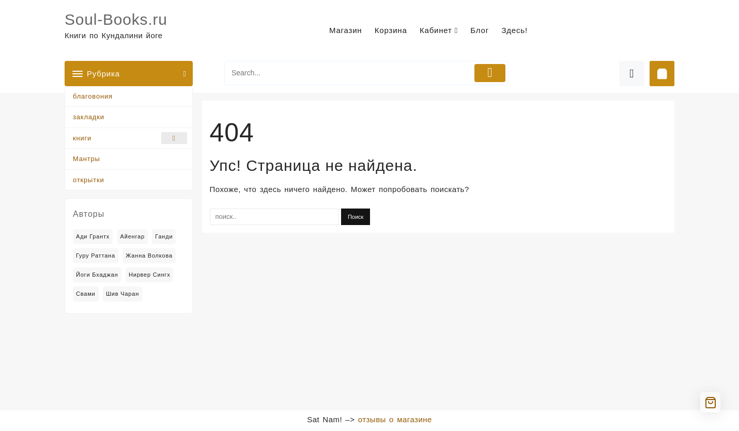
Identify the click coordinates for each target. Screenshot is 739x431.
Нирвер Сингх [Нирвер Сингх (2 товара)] (150, 275)
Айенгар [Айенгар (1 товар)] (132, 236)
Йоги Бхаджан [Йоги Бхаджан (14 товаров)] (97, 275)
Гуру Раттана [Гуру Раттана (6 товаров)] (95, 255)
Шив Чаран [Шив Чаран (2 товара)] (122, 294)
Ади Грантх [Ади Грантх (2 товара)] (93, 236)
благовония (93, 96)
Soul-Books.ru (116, 19)
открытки (88, 180)
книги (130, 138)
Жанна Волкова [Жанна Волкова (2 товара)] (149, 255)
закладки (88, 117)
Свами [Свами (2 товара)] (86, 294)
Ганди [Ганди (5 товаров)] (164, 236)
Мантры (86, 159)
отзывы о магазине (395, 419)
